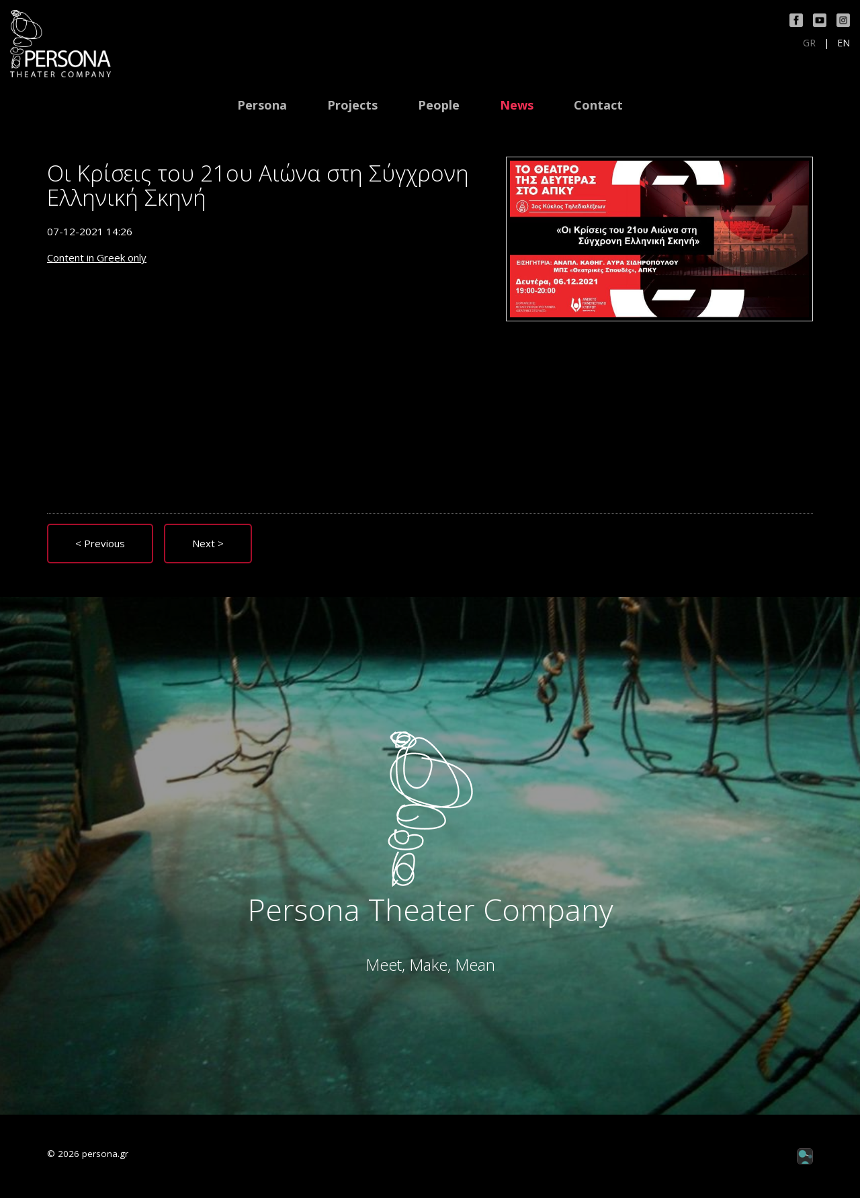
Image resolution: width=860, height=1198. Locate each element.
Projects (352, 105)
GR (809, 43)
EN (843, 43)
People (439, 105)
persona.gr (105, 1154)
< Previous (100, 543)
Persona (262, 105)
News (516, 105)
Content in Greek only (96, 257)
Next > (208, 543)
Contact (598, 105)
